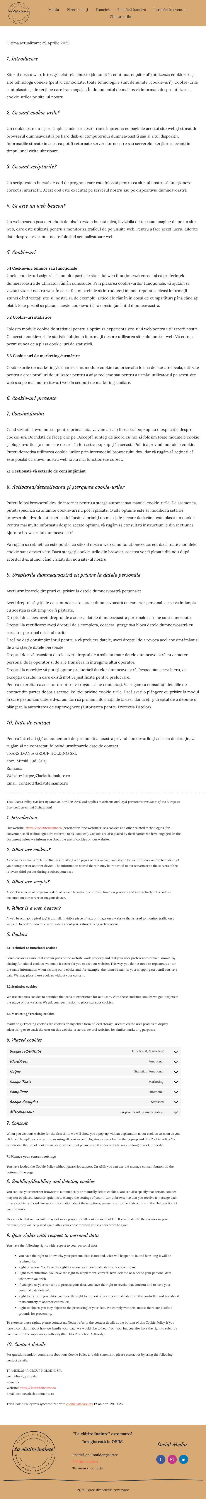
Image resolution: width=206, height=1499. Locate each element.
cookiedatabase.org (79, 1404)
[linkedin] (183, 1459)
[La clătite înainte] (19, 4)
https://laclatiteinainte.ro (44, 828)
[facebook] (160, 1459)
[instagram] (172, 1459)
